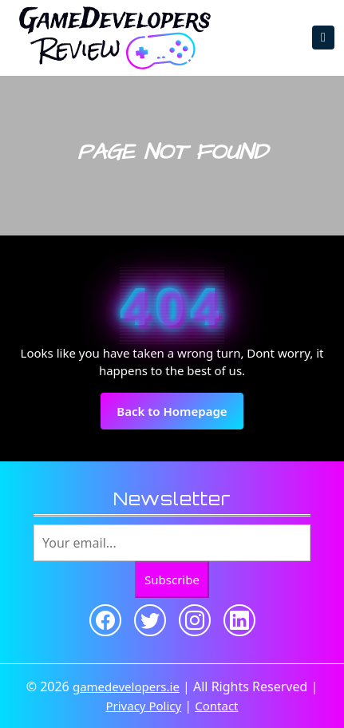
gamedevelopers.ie (126, 686)
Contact (216, 706)
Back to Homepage (180, 416)
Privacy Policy (143, 706)
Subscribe (172, 580)
